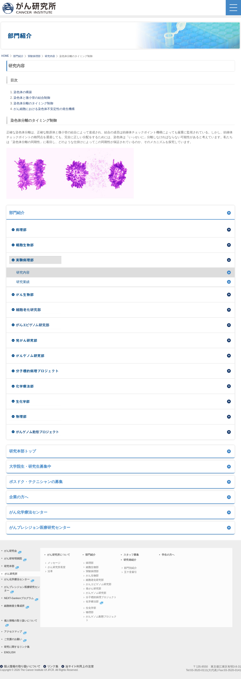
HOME (5, 55)
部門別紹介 (130, 568)
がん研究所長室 (56, 567)
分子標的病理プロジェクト (101, 597)
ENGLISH (9, 652)
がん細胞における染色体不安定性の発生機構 (44, 109)
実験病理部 (34, 56)
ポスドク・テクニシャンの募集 (36, 481)
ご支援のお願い (16, 639)
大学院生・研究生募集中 (30, 466)
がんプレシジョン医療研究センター (39, 527)
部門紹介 (18, 56)
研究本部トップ (22, 451)
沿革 (50, 571)
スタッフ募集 (131, 554)
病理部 (89, 562)
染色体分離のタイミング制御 (33, 103)
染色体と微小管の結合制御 (32, 98)
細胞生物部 (92, 567)
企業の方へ (18, 497)
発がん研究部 (93, 588)
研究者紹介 (130, 559)
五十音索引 (130, 572)
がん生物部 (92, 575)
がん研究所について (58, 554)
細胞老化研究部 (95, 579)
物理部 (89, 612)
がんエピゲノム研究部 (98, 584)
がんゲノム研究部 (96, 592)
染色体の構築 (23, 92)
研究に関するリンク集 (17, 646)
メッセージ (54, 562)
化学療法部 (95, 601)
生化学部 (91, 607)
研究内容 (50, 56)
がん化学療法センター (28, 512)
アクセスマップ (16, 631)
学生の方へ (168, 554)
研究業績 (23, 282)
